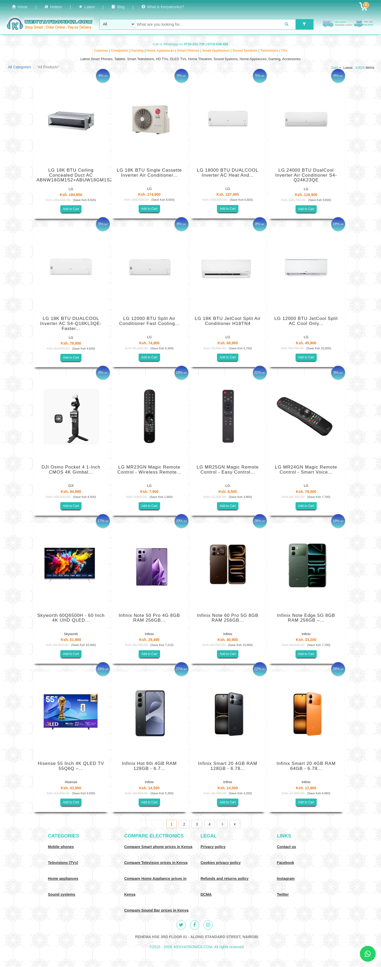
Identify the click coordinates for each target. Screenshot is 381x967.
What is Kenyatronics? (163, 7)
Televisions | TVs (273, 50)
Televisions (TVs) (63, 863)
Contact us (286, 847)
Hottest (53, 7)
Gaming (137, 50)
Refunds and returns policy (224, 878)
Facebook (285, 863)
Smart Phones (188, 50)
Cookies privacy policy (221, 863)
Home (20, 7)
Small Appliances (216, 50)
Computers (120, 50)
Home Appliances (160, 50)
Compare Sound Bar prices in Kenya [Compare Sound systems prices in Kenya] (156, 910)
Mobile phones (61, 847)
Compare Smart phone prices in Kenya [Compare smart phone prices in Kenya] (158, 847)
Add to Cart (71, 209)
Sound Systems (245, 50)
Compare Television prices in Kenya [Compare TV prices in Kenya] (156, 863)
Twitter (283, 894)
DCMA (206, 894)
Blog (118, 7)
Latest (87, 7)
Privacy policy (213, 847)
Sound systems (61, 894)
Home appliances (63, 878)
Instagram (286, 878)
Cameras (101, 50)
